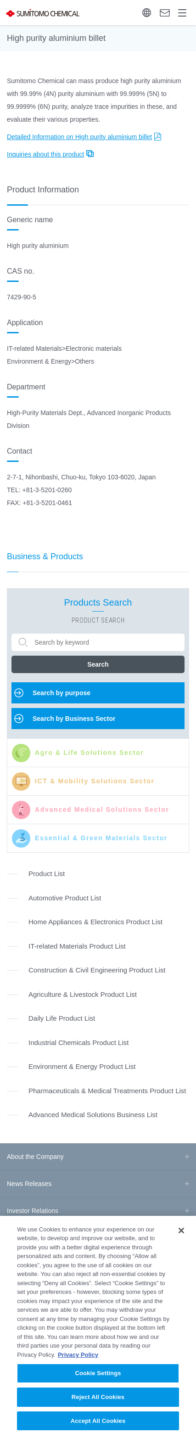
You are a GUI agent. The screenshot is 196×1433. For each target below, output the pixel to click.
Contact (165, 13)
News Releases (29, 1183)
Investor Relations (32, 1210)
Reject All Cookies (98, 1406)
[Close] (181, 1240)
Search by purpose (61, 693)
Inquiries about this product (45, 154)
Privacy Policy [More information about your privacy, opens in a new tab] (78, 1363)
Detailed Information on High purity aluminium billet (79, 136)
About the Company (35, 1156)
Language (147, 13)
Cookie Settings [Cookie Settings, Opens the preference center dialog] (98, 1382)
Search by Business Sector (74, 718)
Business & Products (45, 556)
